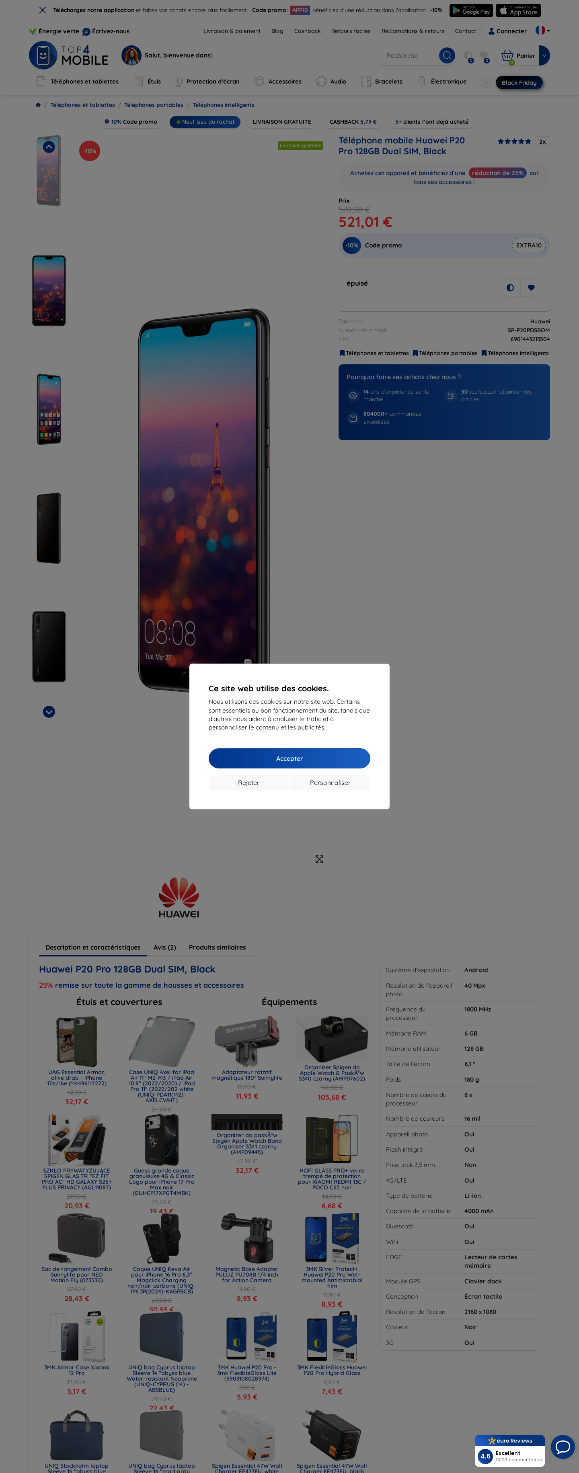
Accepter (289, 758)
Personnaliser (330, 782)
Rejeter (248, 782)
